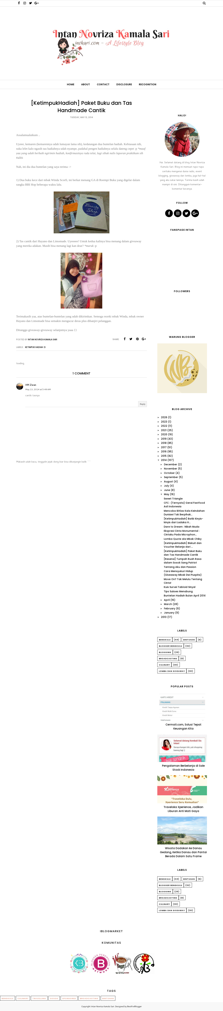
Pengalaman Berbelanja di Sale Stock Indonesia (183, 768)
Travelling (39, 998)
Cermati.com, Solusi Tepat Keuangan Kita (183, 726)
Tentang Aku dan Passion (180, 567)
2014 (164, 460)
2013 (164, 617)
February (169, 608)
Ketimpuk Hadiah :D (35, 347)
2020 (164, 434)
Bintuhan (189, 639)
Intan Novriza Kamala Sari (102, 1006)
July (166, 485)
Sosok (54, 998)
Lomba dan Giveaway (172, 671)
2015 (164, 456)
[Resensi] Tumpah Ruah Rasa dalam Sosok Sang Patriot (182, 560)
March (168, 604)
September (171, 477)
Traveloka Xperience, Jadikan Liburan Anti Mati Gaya (183, 809)
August (168, 481)
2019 (164, 439)
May (166, 494)
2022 (164, 426)
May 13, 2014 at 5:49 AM (38, 389)
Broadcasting (168, 658)
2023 (164, 421)
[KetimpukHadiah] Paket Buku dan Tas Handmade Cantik (183, 553)
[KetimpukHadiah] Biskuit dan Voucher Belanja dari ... (183, 544)
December (170, 464)
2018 (164, 443)
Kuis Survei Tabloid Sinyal (179, 587)
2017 (164, 447)
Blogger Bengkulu (170, 646)
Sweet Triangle (173, 498)
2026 (164, 417)
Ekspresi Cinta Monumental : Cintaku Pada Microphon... (181, 532)
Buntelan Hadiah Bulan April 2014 (185, 595)
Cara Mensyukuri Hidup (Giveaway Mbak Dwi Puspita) (183, 573)
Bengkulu (165, 639)
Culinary (164, 664)
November (170, 468)
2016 (164, 451)
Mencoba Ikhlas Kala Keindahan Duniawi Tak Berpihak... (184, 512)
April (167, 600)
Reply (142, 404)
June (167, 490)
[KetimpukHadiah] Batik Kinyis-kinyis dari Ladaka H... (183, 520)
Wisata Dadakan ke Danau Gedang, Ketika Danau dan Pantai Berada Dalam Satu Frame (183, 852)
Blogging (165, 652)
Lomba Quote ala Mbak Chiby (183, 539)
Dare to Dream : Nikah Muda (181, 526)
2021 (164, 430)
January (169, 612)
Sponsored (69, 998)
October (169, 473)
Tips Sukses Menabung (178, 591)
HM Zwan (30, 385)
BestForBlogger (134, 1006)
